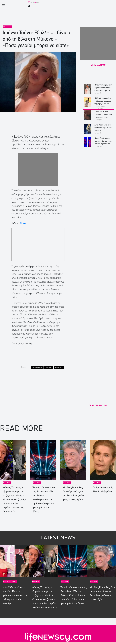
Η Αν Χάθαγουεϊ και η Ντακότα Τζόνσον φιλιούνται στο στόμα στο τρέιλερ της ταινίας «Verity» (15, 595)
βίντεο (22, 223)
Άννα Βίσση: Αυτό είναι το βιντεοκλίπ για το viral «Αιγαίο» (103, 128)
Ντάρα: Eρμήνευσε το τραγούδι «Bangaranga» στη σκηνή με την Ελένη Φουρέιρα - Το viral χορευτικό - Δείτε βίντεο (103, 144)
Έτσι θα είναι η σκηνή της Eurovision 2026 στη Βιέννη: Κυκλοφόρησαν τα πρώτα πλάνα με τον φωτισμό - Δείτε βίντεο (44, 499)
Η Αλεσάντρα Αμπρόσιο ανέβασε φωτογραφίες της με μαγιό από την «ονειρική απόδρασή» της (103, 104)
